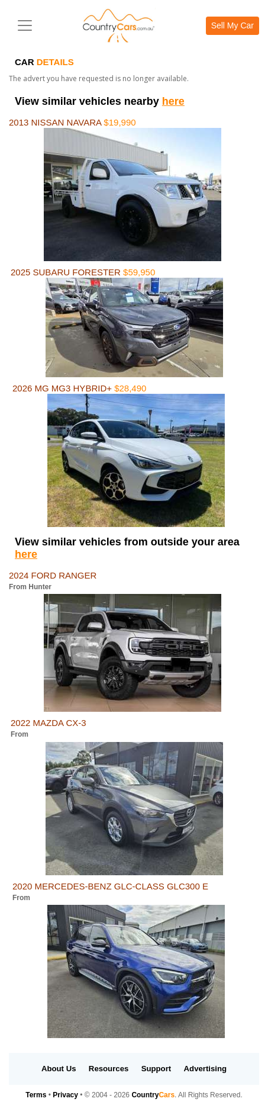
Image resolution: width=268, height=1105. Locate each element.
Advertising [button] (205, 1068)
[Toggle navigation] (25, 25)
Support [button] (156, 1068)
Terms (35, 1095)
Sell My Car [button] (232, 25)
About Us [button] (58, 1068)
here (173, 101)
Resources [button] (108, 1068)
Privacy (65, 1095)
